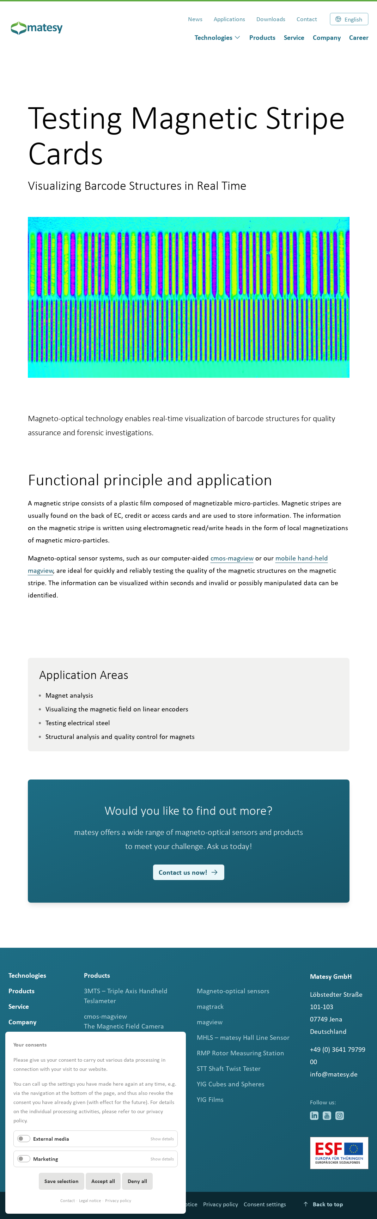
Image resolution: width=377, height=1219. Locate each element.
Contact (67, 1200)
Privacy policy (118, 1200)
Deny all (137, 1181)
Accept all (103, 1181)
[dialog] (217, 37)
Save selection (61, 1181)
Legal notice (90, 1200)
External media (51, 1139)
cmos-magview (232, 558)
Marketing (45, 1159)
